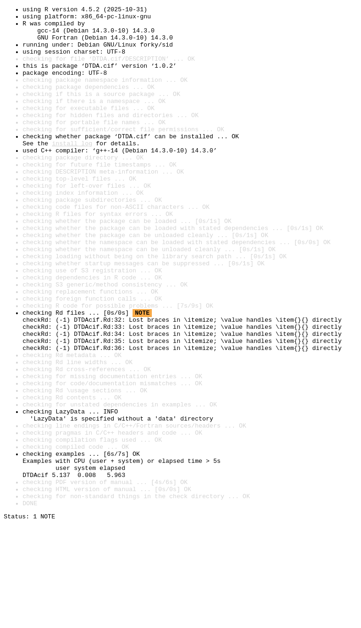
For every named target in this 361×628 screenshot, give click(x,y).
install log (72, 171)
